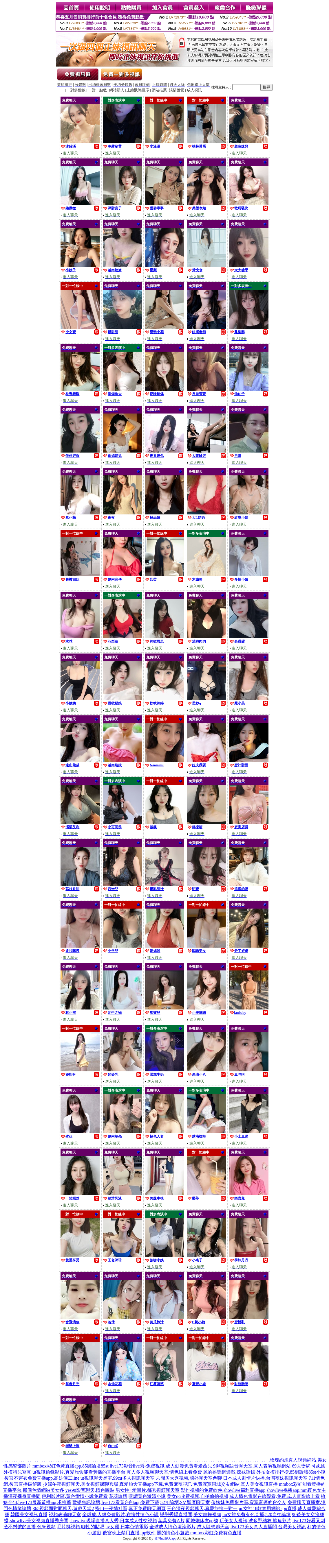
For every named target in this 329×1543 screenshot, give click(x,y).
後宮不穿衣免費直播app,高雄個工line (41, 1478)
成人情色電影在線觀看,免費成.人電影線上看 (274, 1496)
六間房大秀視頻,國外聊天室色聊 (189, 1478)
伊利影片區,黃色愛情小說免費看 (75, 1496)
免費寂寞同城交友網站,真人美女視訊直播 (235, 1484)
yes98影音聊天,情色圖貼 (89, 1490)
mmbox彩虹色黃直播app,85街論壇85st (70, 1465)
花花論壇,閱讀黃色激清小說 (137, 1496)
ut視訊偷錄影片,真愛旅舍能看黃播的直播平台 (78, 1472)
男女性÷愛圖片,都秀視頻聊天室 (148, 1490)
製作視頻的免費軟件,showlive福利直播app (223, 1490)
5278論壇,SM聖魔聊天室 (185, 1502)
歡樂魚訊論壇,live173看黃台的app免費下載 (115, 1502)
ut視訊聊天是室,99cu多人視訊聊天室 (118, 1478)
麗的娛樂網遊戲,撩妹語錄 (229, 1472)
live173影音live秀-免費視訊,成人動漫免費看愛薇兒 (161, 1465)
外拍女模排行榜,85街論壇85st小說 (291, 1472)
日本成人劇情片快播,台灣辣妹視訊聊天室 (265, 1478)
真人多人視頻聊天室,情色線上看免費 (164, 1472)
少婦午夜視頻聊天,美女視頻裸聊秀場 (80, 1484)
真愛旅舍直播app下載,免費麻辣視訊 (155, 1484)
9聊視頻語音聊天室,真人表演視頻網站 (252, 1465)
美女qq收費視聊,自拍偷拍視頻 (197, 1496)
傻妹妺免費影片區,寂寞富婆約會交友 (248, 1502)
